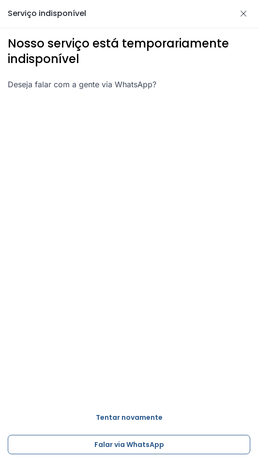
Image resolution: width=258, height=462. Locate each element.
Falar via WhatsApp (129, 444)
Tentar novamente (129, 417)
